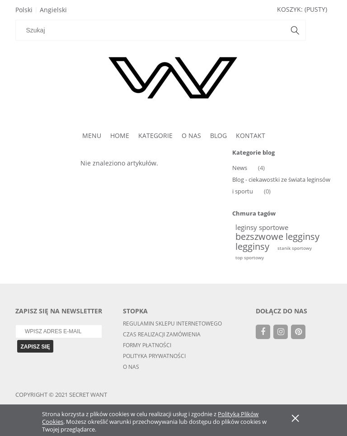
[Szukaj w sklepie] (149, 30)
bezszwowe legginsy (277, 236)
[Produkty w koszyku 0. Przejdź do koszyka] (302, 9)
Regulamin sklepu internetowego (172, 323)
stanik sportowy (294, 248)
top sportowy (249, 257)
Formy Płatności (147, 345)
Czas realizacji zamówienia (162, 334)
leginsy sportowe (261, 227)
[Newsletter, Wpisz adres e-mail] (58, 331)
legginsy (252, 246)
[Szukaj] (289, 30)
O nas (131, 367)
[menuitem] (92, 135)
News (239, 168)
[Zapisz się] (35, 346)
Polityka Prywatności (154, 356)
